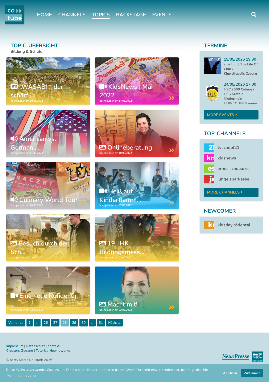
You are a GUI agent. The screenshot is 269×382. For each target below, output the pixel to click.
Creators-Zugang (19, 350)
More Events (220, 114)
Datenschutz (35, 346)
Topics (101, 14)
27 (55, 322)
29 (74, 322)
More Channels (223, 192)
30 (84, 322)
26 (46, 322)
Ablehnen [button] (230, 373)
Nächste (114, 322)
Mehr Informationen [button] (22, 375)
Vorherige (15, 322)
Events (161, 14)
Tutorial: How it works (53, 350)
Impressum (14, 346)
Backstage (131, 14)
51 (101, 322)
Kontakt (53, 346)
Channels (72, 14)
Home (44, 14)
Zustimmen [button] (252, 373)
